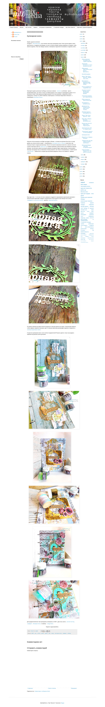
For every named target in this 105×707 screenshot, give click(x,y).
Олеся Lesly (16, 34)
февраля (83, 161)
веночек (59, 91)
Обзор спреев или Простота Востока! (87, 100)
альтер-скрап (83, 228)
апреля (83, 157)
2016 (81, 166)
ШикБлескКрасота (85, 231)
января (83, 164)
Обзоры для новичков (86, 197)
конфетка (91, 225)
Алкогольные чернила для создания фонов (87, 96)
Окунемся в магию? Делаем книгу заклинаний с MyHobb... (87, 92)
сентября (83, 50)
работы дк (83, 190)
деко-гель (83, 211)
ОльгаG (15, 36)
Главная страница (14, 27)
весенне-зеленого (39, 200)
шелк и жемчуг (83, 234)
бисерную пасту (37, 623)
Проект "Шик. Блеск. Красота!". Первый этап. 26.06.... (87, 77)
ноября (83, 45)
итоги (88, 211)
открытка (91, 204)
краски (46, 633)
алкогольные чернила (86, 201)
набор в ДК (83, 239)
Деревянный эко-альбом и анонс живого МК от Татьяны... (86, 108)
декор (82, 195)
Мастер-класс (84, 191)
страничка (91, 214)
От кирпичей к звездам (59, 27)
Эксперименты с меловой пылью (86, 103)
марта (83, 159)
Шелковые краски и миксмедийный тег (87, 112)
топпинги (91, 182)
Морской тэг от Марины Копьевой (87, 138)
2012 (81, 176)
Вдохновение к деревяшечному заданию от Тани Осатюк (86, 82)
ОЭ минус (83, 230)
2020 (81, 36)
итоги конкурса (84, 225)
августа (83, 52)
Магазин (21, 27)
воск (35, 633)
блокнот (92, 228)
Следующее (30, 688)
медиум (92, 240)
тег (81, 227)
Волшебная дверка (86, 74)
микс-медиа (84, 184)
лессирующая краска (84, 242)
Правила (35, 27)
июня (83, 57)
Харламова (83, 237)
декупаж (92, 208)
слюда (52, 633)
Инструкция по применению (45, 27)
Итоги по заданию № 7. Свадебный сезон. (87, 87)
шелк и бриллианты (89, 227)
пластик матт (30, 151)
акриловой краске (53, 200)
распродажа (83, 214)
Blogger (62, 703)
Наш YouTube (28, 27)
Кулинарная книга (86, 134)
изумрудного (30, 200)
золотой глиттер (70, 621)
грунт (92, 211)
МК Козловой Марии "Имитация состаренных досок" (87, 146)
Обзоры (83, 199)
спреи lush (92, 233)
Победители (91, 234)
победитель (91, 216)
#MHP (32, 633)
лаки (49, 633)
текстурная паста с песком (58, 143)
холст (82, 216)
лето (82, 236)
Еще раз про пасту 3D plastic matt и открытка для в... (87, 124)
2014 (81, 171)
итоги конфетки (83, 240)
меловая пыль (84, 209)
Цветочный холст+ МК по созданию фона (87, 128)
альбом (82, 223)
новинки (83, 202)
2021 (81, 34)
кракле (42, 633)
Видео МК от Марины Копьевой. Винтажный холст (87, 120)
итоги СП (92, 217)
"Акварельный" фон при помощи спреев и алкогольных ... (87, 141)
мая (82, 154)
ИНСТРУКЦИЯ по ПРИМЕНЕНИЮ (87, 220)
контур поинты (84, 206)
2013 (81, 173)
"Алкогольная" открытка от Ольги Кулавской (87, 132)
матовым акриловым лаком (34, 329)
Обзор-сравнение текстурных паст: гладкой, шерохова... (87, 60)
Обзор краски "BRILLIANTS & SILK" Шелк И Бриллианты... (87, 70)
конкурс (83, 204)
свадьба (87, 236)
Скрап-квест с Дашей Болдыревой (84, 27)
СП (88, 208)
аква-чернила (91, 239)
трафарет (29, 623)
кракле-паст (43, 146)
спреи (92, 209)
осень (92, 236)
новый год (83, 217)
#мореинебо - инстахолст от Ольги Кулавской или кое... (87, 65)
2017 (81, 41)
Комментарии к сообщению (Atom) (42, 691)
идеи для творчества (86, 188)
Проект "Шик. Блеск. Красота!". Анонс (87, 116)
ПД (93, 230)
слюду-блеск (50, 623)
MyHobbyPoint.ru (17, 32)
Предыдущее (74, 688)
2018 (81, 38)
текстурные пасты (58, 633)
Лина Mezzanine (36, 43)
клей (82, 208)
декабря (83, 43)
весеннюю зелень (38, 97)
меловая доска (91, 237)
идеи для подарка (85, 193)
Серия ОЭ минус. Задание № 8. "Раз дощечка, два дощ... (87, 151)
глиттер (38, 633)
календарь (83, 233)
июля (83, 54)
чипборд (69, 633)
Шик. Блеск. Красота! (70, 27)
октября (83, 47)
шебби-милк (91, 223)
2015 (81, 169)
